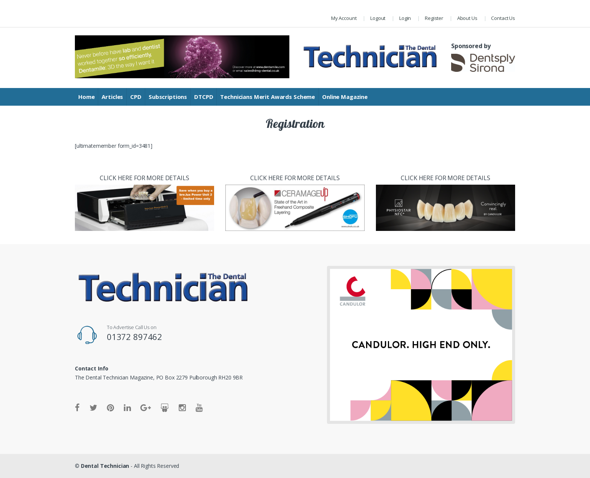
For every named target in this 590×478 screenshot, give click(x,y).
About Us (467, 18)
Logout (377, 18)
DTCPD (203, 96)
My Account (344, 18)
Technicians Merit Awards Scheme (267, 96)
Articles (112, 96)
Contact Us (503, 18)
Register (434, 18)
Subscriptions (168, 96)
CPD (135, 96)
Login (405, 18)
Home (86, 96)
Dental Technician (105, 465)
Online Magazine (345, 96)
